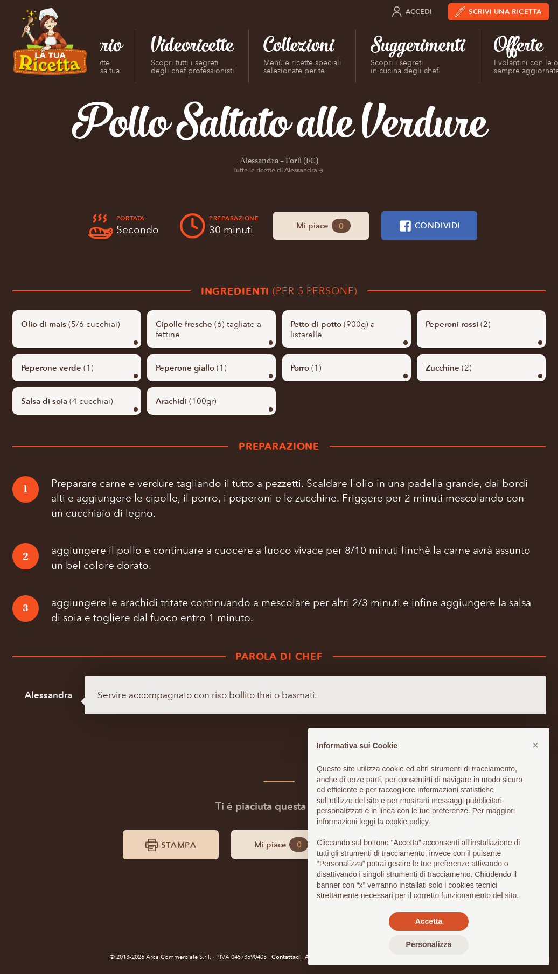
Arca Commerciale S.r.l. (178, 957)
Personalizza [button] (429, 944)
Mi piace (323, 226)
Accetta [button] (429, 921)
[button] (535, 745)
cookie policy (407, 821)
